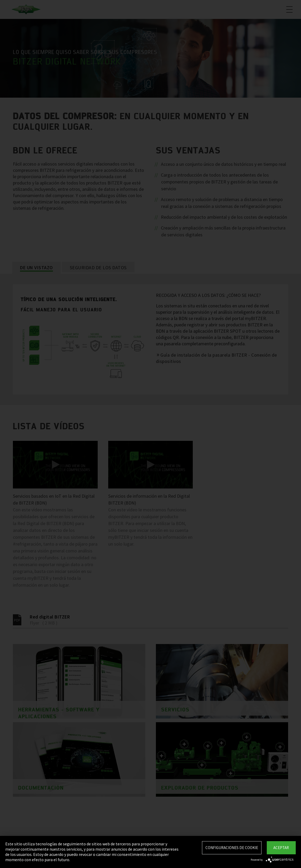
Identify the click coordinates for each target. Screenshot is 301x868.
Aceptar (281, 847)
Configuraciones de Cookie (231, 847)
